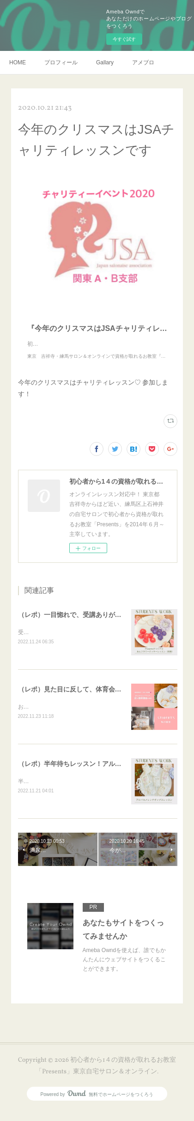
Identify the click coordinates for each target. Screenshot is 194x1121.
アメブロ (143, 62)
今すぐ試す (124, 39)
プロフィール (61, 62)
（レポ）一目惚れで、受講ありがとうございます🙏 (93, 624)
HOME (17, 62)
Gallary (105, 62)
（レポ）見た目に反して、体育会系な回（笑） (86, 699)
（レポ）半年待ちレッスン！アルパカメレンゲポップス (99, 774)
